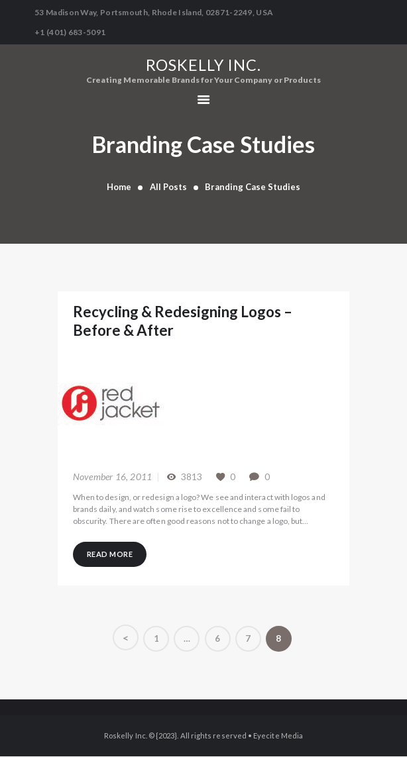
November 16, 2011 (112, 475)
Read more (112, 554)
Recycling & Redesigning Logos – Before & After (202, 321)
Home (119, 186)
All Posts (168, 186)
